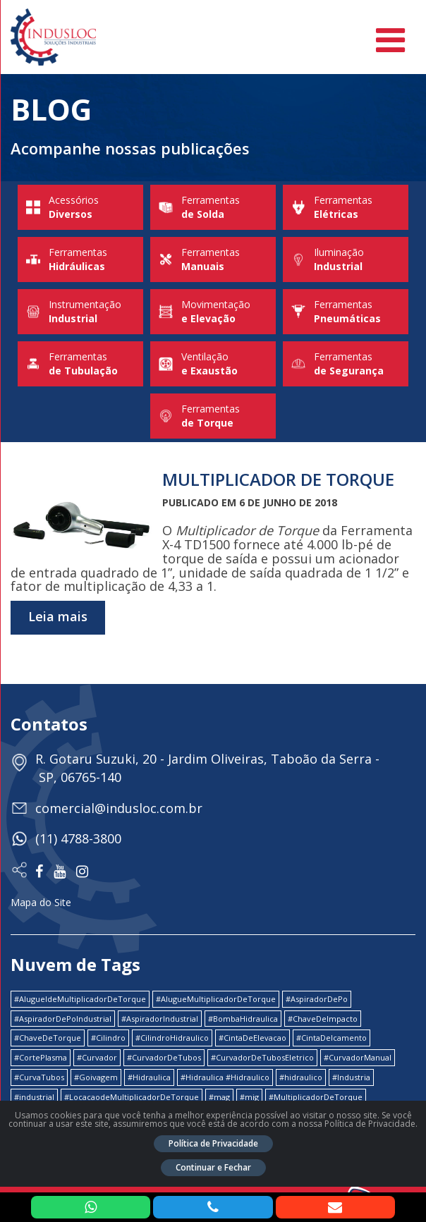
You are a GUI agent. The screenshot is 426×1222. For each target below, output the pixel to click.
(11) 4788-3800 (78, 838)
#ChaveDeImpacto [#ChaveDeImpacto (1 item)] (323, 1018)
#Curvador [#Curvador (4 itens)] (97, 1057)
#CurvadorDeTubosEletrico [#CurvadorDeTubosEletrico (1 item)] (262, 1057)
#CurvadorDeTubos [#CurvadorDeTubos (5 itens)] (164, 1057)
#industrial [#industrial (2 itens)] (34, 1097)
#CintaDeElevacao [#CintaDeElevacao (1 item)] (252, 1037)
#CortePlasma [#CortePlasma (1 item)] (40, 1057)
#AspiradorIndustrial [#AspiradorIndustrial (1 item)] (159, 1018)
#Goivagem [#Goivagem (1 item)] (96, 1077)
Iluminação (345, 259)
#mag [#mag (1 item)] (219, 1097)
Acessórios (80, 207)
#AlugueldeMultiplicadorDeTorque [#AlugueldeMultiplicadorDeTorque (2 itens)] (80, 999)
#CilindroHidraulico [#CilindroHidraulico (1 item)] (172, 1037)
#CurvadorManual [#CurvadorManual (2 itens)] (357, 1057)
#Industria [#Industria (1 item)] (351, 1077)
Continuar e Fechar (213, 1167)
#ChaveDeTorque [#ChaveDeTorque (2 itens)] (47, 1037)
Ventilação (213, 364)
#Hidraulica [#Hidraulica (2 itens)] (149, 1077)
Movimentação (213, 312)
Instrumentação (80, 312)
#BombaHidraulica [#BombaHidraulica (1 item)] (243, 1018)
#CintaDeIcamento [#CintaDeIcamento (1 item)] (331, 1037)
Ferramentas (213, 207)
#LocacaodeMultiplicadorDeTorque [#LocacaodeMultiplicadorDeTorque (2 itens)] (131, 1097)
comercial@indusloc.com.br (118, 808)
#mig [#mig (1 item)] (249, 1097)
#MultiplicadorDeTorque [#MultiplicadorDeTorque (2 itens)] (316, 1097)
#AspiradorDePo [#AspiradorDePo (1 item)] (317, 999)
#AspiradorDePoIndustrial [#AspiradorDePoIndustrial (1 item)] (62, 1018)
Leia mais (57, 616)
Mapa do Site (41, 902)
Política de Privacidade (213, 1143)
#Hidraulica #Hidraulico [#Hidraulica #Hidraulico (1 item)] (225, 1077)
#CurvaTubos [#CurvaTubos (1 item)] (39, 1077)
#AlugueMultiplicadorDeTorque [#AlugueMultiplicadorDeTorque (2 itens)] (216, 999)
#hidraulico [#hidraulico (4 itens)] (300, 1077)
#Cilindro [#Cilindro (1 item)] (108, 1037)
